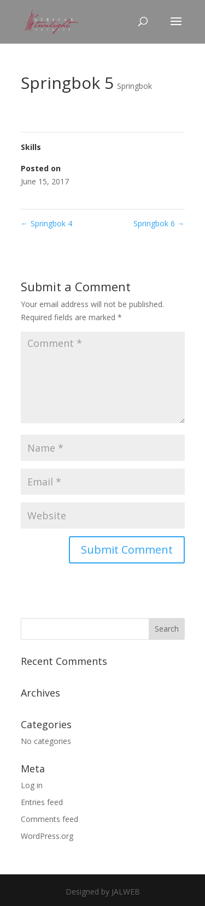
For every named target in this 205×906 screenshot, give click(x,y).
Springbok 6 (159, 223)
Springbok (134, 86)
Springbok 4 (46, 223)
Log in (32, 785)
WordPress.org (47, 836)
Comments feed (49, 819)
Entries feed (42, 802)
